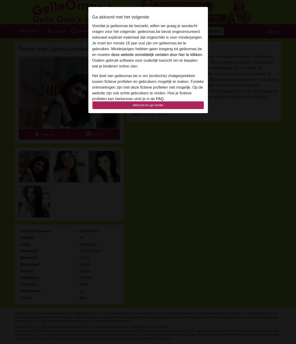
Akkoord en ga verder (148, 105)
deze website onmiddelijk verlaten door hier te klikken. (157, 55)
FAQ (159, 99)
